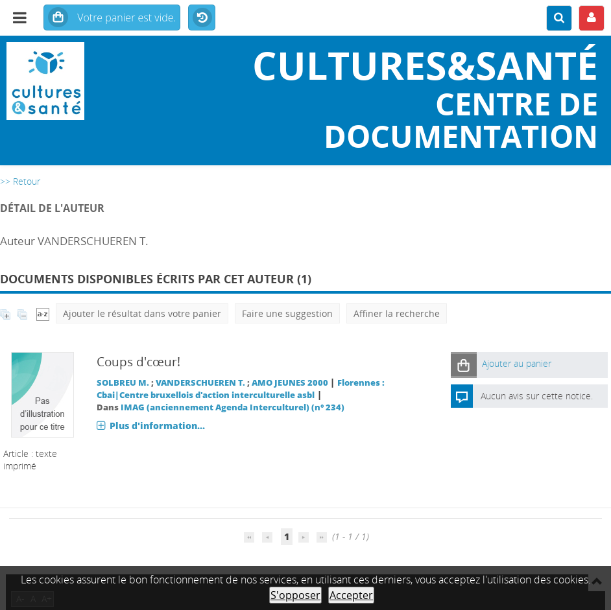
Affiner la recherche (396, 313)
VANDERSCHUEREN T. (200, 382)
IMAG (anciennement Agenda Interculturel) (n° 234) (232, 407)
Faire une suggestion (287, 313)
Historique (202, 18)
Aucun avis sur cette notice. (537, 396)
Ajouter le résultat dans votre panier (142, 313)
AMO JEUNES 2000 (290, 382)
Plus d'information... (157, 425)
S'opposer (295, 595)
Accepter (351, 595)
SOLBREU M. (123, 382)
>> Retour (20, 181)
